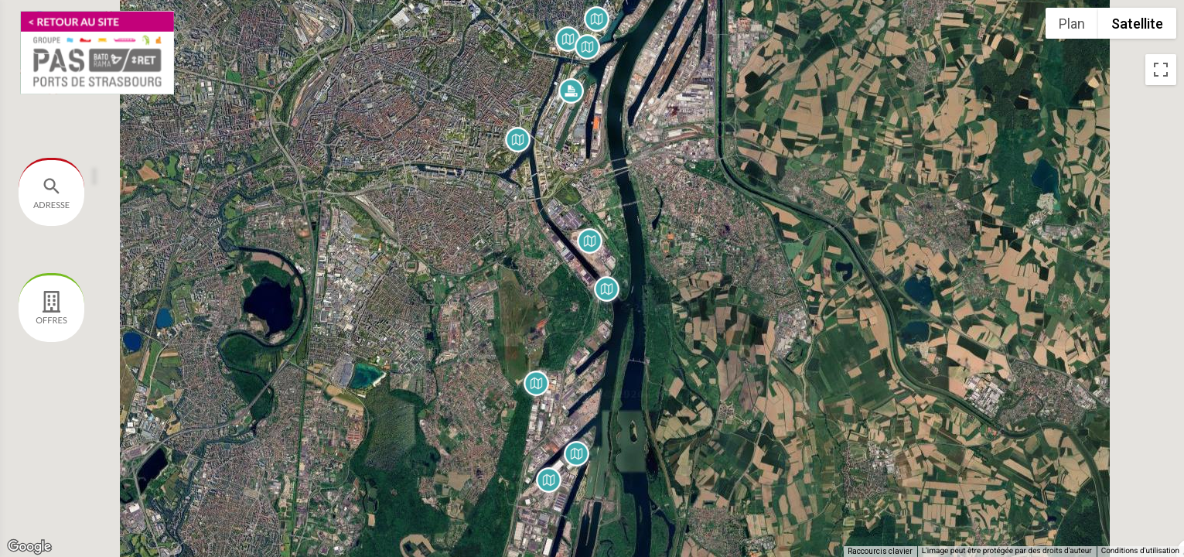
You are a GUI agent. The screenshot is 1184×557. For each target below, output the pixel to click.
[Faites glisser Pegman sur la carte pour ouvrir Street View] (1160, 522)
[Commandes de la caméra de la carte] (1160, 467)
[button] (589, 241)
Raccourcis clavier (880, 551)
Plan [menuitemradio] (1072, 23)
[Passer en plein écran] (1160, 69)
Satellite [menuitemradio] (1137, 23)
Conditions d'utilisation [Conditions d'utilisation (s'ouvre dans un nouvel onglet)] (1140, 551)
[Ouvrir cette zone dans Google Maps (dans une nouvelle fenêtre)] (29, 547)
